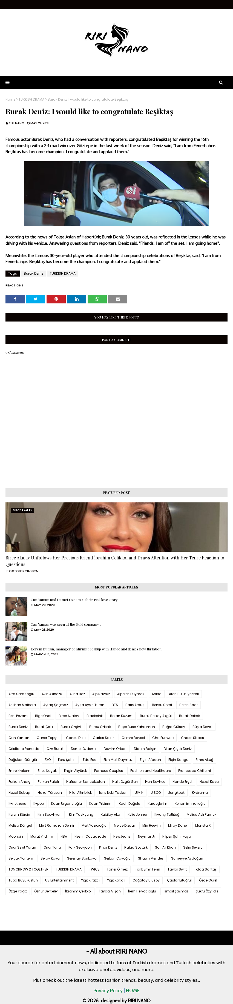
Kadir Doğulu (129, 803)
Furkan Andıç (19, 781)
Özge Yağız (17, 891)
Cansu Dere (75, 737)
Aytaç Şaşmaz (55, 704)
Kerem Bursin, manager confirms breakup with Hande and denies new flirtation (96, 649)
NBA (64, 836)
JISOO (156, 792)
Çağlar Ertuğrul (179, 880)
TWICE (94, 869)
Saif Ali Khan (165, 847)
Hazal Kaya (209, 781)
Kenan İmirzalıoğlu (190, 803)
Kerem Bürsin (19, 814)
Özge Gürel (208, 880)
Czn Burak (55, 748)
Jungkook (176, 792)
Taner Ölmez (117, 869)
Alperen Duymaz (130, 694)
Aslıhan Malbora (22, 704)
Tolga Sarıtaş (205, 869)
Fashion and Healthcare (150, 770)
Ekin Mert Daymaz (118, 759)
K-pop (38, 803)
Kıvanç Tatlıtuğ (166, 814)
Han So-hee (155, 781)
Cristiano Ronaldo (23, 748)
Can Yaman (18, 737)
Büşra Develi (202, 726)
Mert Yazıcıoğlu (94, 825)
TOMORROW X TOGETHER (28, 869)
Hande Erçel (182, 781)
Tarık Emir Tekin (147, 869)
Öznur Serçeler (46, 891)
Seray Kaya (50, 858)
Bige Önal (43, 715)
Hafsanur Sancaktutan (85, 781)
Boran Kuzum (121, 715)
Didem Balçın (145, 748)
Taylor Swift (177, 869)
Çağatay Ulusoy (146, 880)
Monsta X (203, 825)
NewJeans (122, 836)
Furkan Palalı (48, 781)
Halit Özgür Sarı (125, 781)
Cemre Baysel (133, 737)
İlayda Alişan (110, 891)
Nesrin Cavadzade (90, 836)
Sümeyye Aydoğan (187, 858)
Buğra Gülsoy (173, 726)
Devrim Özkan (115, 748)
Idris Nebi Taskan (113, 792)
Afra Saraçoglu (21, 694)
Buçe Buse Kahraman (136, 726)
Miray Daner (178, 825)
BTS (115, 704)
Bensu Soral (162, 704)
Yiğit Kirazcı (90, 880)
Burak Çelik (44, 726)
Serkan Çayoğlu (117, 858)
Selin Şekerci (193, 847)
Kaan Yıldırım (100, 803)
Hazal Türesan (50, 792)
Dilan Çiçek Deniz (178, 748)
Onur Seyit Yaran (22, 847)
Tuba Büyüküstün (23, 880)
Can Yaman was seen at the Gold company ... (66, 624)
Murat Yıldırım (41, 836)
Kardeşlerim (157, 803)
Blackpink (95, 715)
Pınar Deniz (108, 847)
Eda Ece (89, 759)
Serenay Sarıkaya (82, 858)
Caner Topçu (48, 737)
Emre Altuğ (204, 759)
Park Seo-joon (80, 847)
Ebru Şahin (67, 759)
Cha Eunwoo (163, 737)
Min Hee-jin (151, 825)
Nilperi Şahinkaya (176, 836)
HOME (133, 991)
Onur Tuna (52, 847)
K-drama (200, 792)
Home (10, 99)
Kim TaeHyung (81, 814)
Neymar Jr (146, 836)
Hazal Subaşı (19, 792)
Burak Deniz (33, 273)
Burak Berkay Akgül (156, 715)
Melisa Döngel (20, 825)
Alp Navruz (101, 694)
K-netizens (17, 803)
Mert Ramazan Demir (56, 825)
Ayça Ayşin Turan (89, 704)
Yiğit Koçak (116, 880)
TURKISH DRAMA (31, 99)
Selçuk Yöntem (20, 858)
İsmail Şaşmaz (175, 891)
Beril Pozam (18, 715)
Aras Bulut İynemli (184, 694)
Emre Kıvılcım (19, 770)
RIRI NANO (16, 123)
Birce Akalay (69, 715)
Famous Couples (108, 770)
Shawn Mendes (151, 858)
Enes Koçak (47, 770)
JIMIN (139, 792)
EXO (48, 759)
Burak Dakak (189, 715)
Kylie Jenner (137, 814)
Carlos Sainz (103, 737)
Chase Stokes (192, 737)
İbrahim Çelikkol (78, 891)
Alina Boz (77, 694)
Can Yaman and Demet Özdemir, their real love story (74, 599)
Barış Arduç (135, 704)
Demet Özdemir (83, 748)
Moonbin (15, 836)
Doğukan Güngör (22, 759)
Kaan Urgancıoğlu (66, 803)
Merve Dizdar (124, 825)
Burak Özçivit (71, 726)
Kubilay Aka (110, 814)
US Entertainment (59, 880)
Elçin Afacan (150, 759)
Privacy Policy (108, 991)
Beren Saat (188, 704)
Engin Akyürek (75, 770)
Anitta (157, 694)
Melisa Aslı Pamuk (201, 814)
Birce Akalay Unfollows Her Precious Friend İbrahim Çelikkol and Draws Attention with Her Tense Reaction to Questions (114, 561)
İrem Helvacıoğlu (142, 891)
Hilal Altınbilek (80, 792)
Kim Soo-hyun (50, 814)
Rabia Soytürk (136, 847)
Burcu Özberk (100, 726)
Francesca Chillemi (194, 770)
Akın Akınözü (52, 694)
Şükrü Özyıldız (207, 891)
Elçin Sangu (178, 759)
